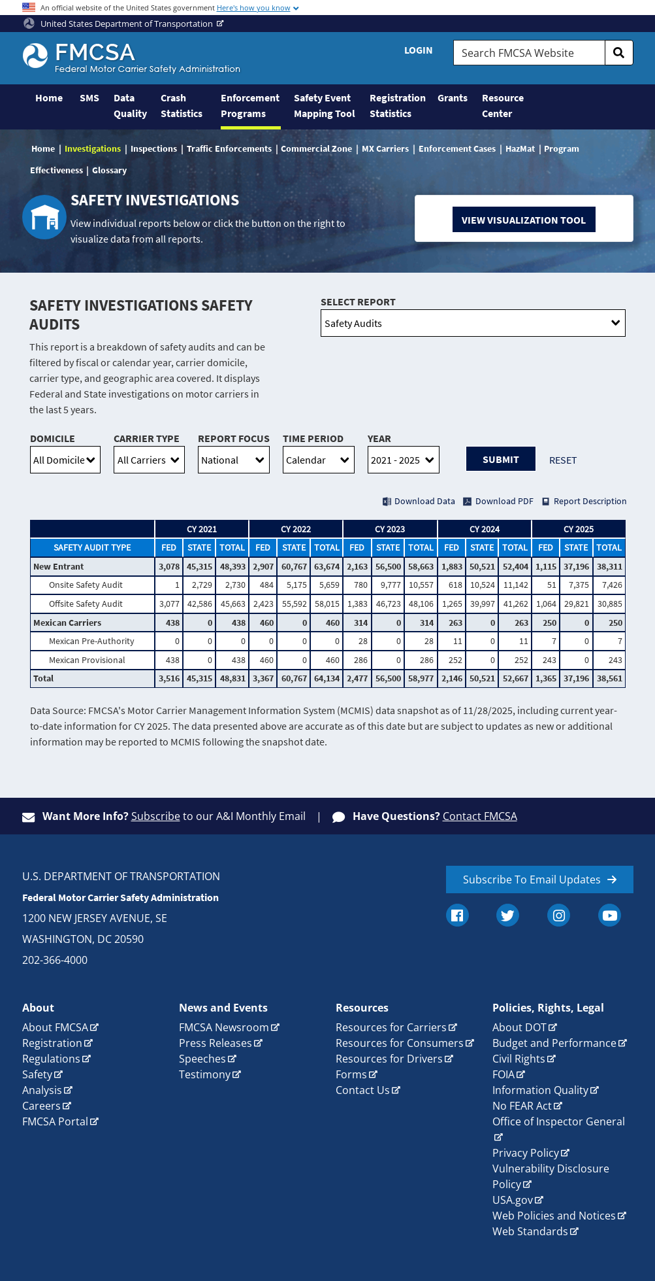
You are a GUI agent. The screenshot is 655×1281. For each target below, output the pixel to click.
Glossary (109, 170)
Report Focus (234, 438)
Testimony (205, 1074)
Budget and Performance (554, 1043)
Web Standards (530, 1231)
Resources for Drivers (389, 1058)
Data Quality (130, 105)
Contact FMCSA (480, 816)
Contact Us (363, 1090)
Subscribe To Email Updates (532, 879)
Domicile (52, 438)
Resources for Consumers (400, 1043)
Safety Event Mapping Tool (324, 105)
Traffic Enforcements (229, 148)
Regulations (51, 1058)
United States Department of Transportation (119, 23)
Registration (52, 1043)
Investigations (93, 148)
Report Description (590, 501)
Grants (453, 97)
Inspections (154, 148)
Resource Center (503, 105)
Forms (351, 1074)
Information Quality (540, 1090)
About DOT (519, 1027)
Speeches (202, 1058)
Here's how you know (254, 7)
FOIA (503, 1074)
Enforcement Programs (250, 105)
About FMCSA (55, 1027)
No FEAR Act (522, 1106)
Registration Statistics (397, 105)
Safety (37, 1074)
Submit (501, 459)
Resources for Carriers (391, 1027)
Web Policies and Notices (554, 1215)
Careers (41, 1106)
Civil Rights (518, 1058)
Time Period (313, 438)
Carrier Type (147, 438)
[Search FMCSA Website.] (529, 52)
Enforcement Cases (457, 148)
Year (379, 438)
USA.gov (512, 1200)
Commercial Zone (316, 148)
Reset (563, 459)
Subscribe (155, 816)
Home (49, 97)
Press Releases (215, 1043)
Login (418, 49)
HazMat (520, 148)
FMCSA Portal (55, 1121)
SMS (89, 97)
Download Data (424, 501)
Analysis (42, 1090)
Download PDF (504, 501)
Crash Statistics (181, 105)
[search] (619, 52)
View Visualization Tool (524, 219)
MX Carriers (385, 148)
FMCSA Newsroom (224, 1027)
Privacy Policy (525, 1153)
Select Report (358, 301)
